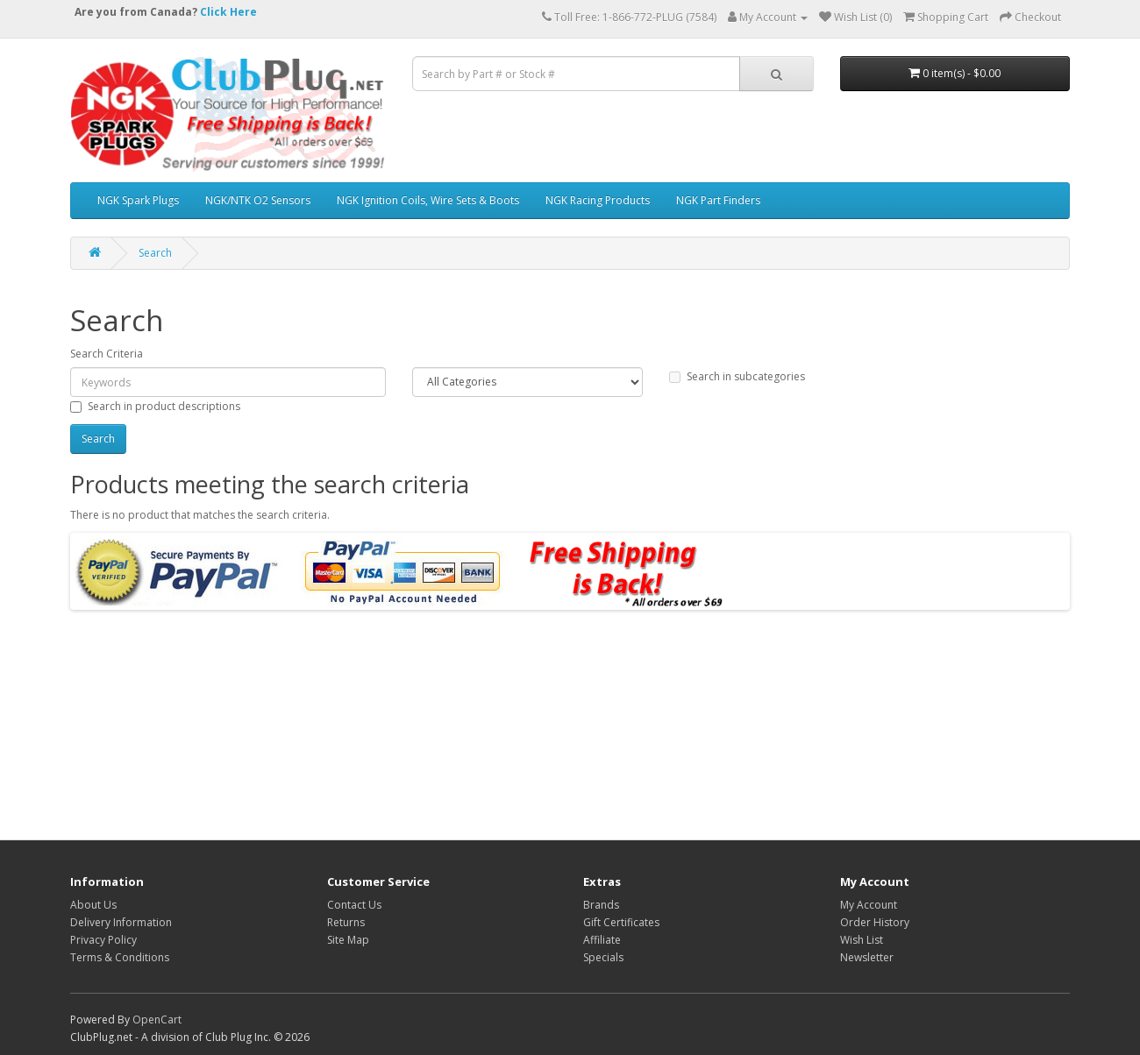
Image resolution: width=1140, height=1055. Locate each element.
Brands (601, 904)
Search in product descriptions (155, 406)
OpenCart (157, 1019)
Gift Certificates (621, 922)
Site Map (348, 939)
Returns (346, 922)
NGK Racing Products (597, 200)
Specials (603, 957)
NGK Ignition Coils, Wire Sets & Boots (428, 200)
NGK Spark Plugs (138, 200)
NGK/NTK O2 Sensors (257, 200)
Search (155, 252)
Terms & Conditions (119, 957)
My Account (868, 904)
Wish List (861, 939)
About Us (93, 904)
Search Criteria (106, 353)
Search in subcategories (737, 376)
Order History (874, 922)
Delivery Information (121, 922)
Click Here (228, 11)
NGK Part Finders (718, 200)
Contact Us (354, 904)
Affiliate (602, 939)
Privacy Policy (103, 939)
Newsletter (867, 957)
